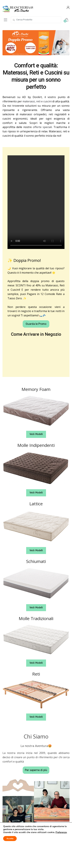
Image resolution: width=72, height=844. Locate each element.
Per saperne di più (36, 770)
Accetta (9, 838)
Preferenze (61, 832)
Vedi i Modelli (36, 434)
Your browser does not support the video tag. (36, 202)
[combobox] (36, 19)
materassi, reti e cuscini (37, 101)
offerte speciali (42, 127)
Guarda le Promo (36, 323)
